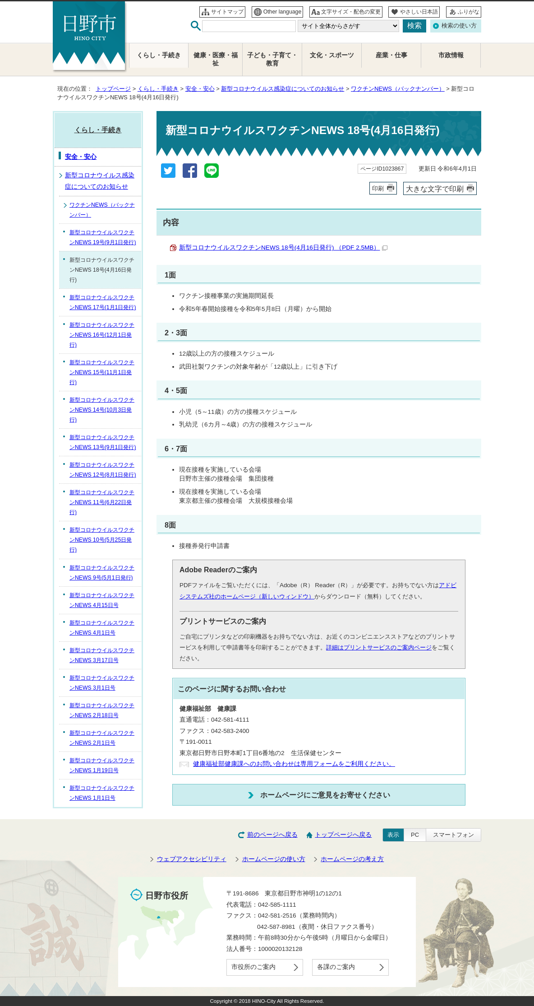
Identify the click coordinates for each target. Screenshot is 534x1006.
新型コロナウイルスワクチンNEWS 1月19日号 (101, 765)
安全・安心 (200, 88)
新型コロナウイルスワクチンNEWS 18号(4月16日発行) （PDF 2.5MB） (283, 247)
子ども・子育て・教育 (272, 59)
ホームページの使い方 (273, 859)
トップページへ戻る (343, 834)
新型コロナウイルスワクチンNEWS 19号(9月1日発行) (102, 237)
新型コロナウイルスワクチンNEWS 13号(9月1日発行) (102, 442)
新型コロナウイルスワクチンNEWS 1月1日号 (101, 793)
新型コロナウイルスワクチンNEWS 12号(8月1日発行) (102, 470)
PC (415, 834)
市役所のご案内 (253, 967)
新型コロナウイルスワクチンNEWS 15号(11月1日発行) (101, 372)
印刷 (378, 188)
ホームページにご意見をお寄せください (325, 795)
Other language (282, 11)
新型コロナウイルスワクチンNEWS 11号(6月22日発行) (101, 502)
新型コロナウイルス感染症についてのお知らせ (282, 88)
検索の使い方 (459, 25)
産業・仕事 (391, 55)
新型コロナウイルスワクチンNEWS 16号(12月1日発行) (101, 335)
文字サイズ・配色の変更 (351, 11)
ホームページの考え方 (352, 859)
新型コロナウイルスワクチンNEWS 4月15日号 (101, 600)
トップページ (113, 88)
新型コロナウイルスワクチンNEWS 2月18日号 (101, 710)
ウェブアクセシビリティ (191, 859)
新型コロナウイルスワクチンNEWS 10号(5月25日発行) (101, 540)
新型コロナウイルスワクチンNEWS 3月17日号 (101, 655)
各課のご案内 (336, 967)
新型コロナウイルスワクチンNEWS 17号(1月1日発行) (102, 302)
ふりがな (468, 11)
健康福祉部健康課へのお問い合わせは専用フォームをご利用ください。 (294, 763)
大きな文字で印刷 (435, 189)
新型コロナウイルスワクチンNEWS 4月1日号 (101, 628)
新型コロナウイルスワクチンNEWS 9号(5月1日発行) (101, 573)
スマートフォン (453, 834)
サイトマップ (227, 11)
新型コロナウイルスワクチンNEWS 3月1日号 (101, 683)
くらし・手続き (158, 88)
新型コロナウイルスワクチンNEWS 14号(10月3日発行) (101, 410)
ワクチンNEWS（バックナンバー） (398, 88)
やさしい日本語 (419, 11)
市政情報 (451, 55)
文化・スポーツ (332, 55)
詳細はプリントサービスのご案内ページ (379, 647)
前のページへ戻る (272, 834)
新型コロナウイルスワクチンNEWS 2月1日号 (101, 738)
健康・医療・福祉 (215, 59)
